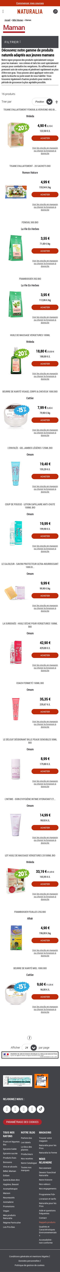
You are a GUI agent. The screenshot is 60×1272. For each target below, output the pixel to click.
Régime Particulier (12, 1222)
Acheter (45, 138)
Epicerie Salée (10, 1149)
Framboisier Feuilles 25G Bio (30, 911)
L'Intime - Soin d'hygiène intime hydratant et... (30, 799)
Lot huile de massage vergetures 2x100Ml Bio (30, 855)
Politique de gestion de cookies (29, 1265)
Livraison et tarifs (47, 1199)
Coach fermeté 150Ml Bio (30, 683)
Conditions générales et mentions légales (29, 1256)
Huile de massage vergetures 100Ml (30, 335)
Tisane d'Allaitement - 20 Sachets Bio (30, 165)
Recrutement (45, 1168)
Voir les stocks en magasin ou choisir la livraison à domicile (45, 149)
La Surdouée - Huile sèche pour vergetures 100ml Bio (30, 625)
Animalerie (8, 1202)
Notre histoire (45, 1180)
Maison (6, 1193)
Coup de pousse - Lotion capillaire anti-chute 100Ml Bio (30, 506)
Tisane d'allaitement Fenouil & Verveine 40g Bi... (30, 109)
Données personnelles (29, 1261)
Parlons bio (26, 1138)
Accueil (7, 20)
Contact (43, 1218)
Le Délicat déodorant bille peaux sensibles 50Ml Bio (30, 741)
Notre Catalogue (29, 1163)
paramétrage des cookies (22, 1122)
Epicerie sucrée (10, 1153)
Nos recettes (27, 1158)
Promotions (8, 1206)
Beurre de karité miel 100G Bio (30, 968)
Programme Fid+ (47, 1194)
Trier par (6, 101)
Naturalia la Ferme (48, 1152)
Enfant (6, 1175)
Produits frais (9, 1158)
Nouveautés (9, 1197)
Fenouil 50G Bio (30, 222)
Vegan (6, 1211)
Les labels (26, 1142)
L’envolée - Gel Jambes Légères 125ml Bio (30, 447)
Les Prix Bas (9, 1227)
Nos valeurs (44, 1184)
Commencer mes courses (30, 3)
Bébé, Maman (17, 20)
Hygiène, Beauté (11, 1184)
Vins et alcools (10, 1166)
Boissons (7, 1162)
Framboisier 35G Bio (30, 278)
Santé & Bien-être (11, 1180)
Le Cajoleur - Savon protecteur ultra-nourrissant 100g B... (30, 565)
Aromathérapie (10, 1189)
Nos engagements (47, 1188)
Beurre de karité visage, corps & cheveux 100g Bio (30, 391)
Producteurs (27, 1154)
